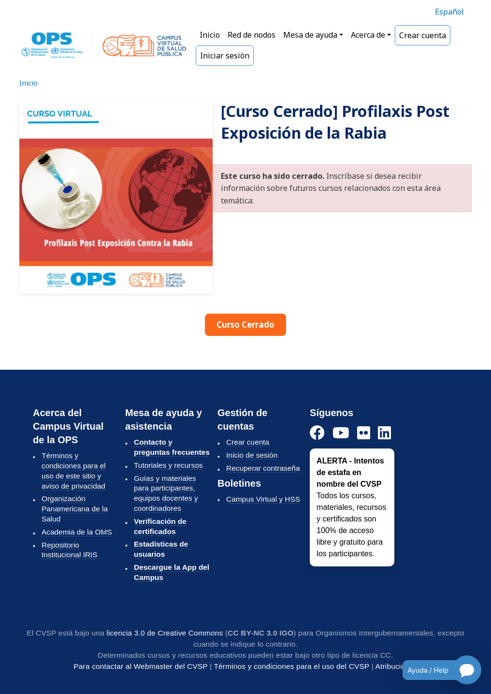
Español (449, 11)
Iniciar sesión (224, 55)
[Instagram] (363, 433)
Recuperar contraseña (263, 468)
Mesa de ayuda (310, 34)
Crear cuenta (422, 35)
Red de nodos (251, 34)
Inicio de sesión (251, 455)
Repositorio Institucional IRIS (70, 550)
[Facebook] (317, 433)
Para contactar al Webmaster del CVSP (140, 666)
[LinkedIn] (384, 433)
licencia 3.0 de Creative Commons (164, 633)
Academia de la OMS (77, 532)
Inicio (210, 34)
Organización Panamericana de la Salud (75, 508)
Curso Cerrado (245, 324)
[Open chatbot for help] (434, 669)
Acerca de (368, 34)
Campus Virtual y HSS (263, 499)
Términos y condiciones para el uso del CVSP (291, 666)
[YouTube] (340, 433)
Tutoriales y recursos (168, 465)
